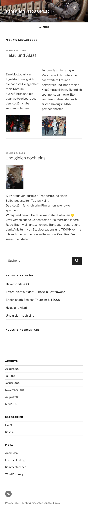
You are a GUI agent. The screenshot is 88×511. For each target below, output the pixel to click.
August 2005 (13, 397)
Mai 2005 (11, 404)
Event (8, 425)
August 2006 (13, 368)
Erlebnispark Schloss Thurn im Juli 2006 (33, 299)
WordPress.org (14, 474)
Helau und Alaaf (21, 55)
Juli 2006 (10, 376)
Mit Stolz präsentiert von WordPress (41, 502)
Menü (44, 26)
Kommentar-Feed (15, 467)
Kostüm (10, 432)
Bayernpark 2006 (18, 284)
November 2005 (15, 390)
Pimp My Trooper (27, 11)
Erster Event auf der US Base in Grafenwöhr (35, 292)
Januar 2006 (13, 382)
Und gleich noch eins (25, 157)
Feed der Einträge (15, 460)
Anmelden (11, 453)
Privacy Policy (12, 502)
